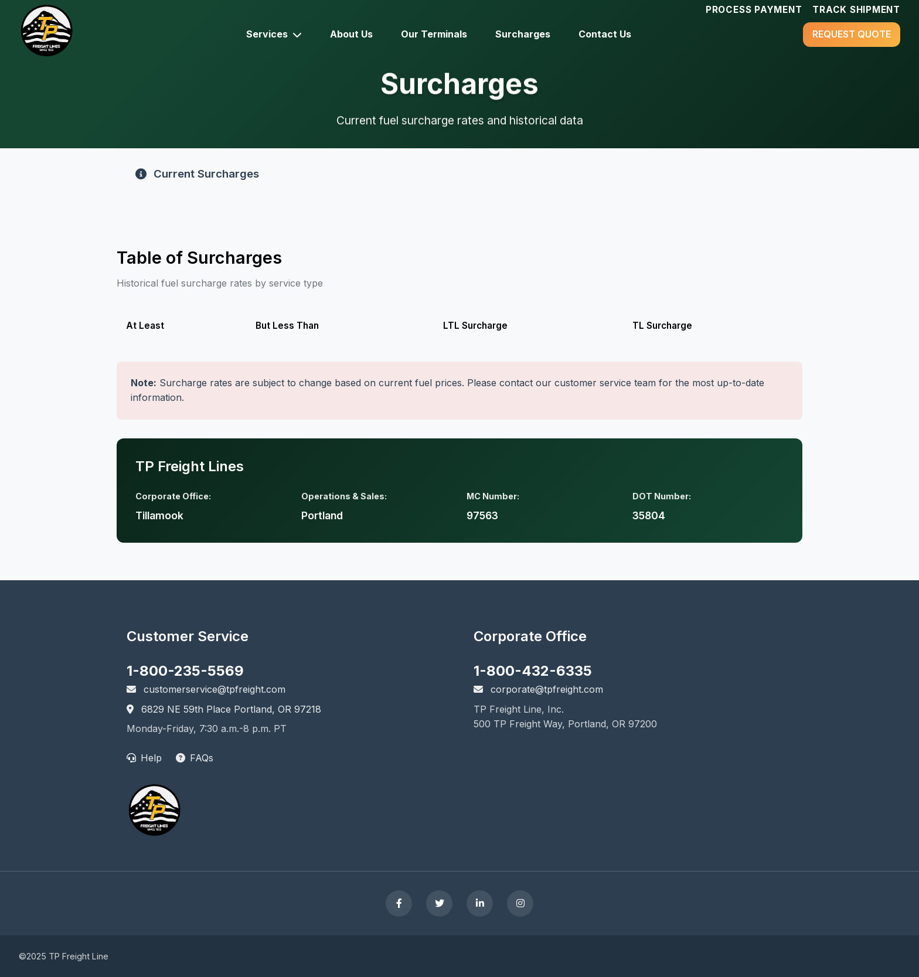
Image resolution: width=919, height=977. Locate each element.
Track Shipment (856, 9)
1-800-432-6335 (533, 670)
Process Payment (754, 9)
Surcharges (522, 34)
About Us (351, 34)
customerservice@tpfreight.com (206, 689)
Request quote (851, 34)
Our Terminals (434, 34)
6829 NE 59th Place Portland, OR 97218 (224, 709)
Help (144, 758)
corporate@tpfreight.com (538, 689)
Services (274, 34)
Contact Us (604, 34)
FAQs (194, 758)
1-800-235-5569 (185, 670)
